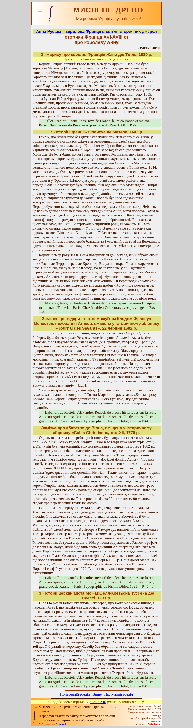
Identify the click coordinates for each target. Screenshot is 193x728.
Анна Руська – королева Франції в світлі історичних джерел (96, 31)
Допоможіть (96, 702)
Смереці (61, 724)
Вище (97, 694)
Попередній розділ (75, 694)
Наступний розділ (118, 694)
